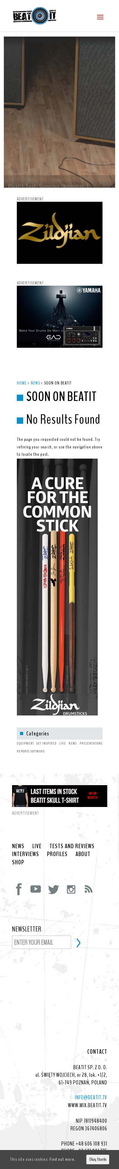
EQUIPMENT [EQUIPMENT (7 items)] (25, 730)
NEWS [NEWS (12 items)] (73, 730)
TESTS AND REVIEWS (72, 833)
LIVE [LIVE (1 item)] (62, 730)
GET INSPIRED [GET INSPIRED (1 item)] (46, 730)
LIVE (37, 833)
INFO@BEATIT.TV (91, 1085)
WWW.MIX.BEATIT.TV (87, 1092)
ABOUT (83, 841)
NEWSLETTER (27, 917)
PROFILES (57, 841)
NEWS (18, 833)
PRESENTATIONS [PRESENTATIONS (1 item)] (91, 730)
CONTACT (97, 1039)
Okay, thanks (97, 1159)
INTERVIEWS (25, 841)
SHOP (18, 850)
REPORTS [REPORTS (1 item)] (23, 738)
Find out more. (63, 1159)
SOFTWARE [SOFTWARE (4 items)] (37, 738)
